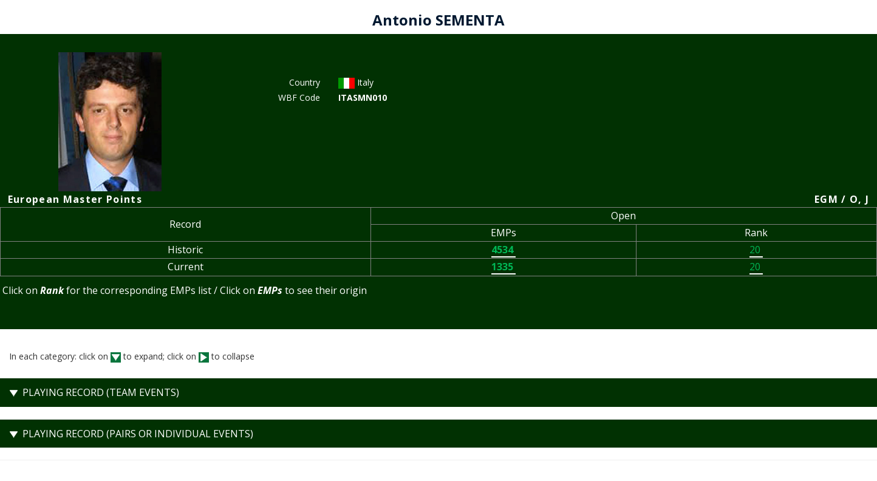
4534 (503, 249)
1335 (503, 266)
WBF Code (299, 97)
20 (756, 249)
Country (304, 82)
